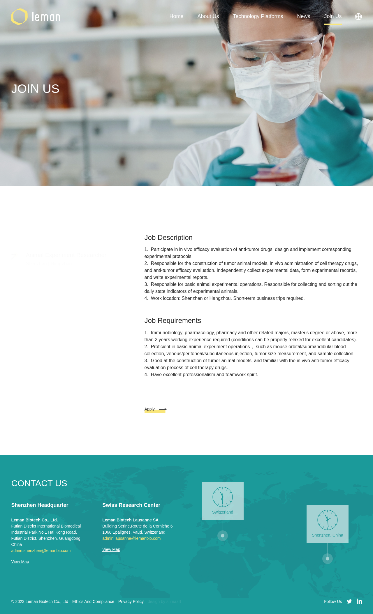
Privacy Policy (131, 601)
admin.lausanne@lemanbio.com (131, 538)
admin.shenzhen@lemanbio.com (41, 550)
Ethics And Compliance (93, 601)
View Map (20, 562)
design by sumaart (164, 601)
